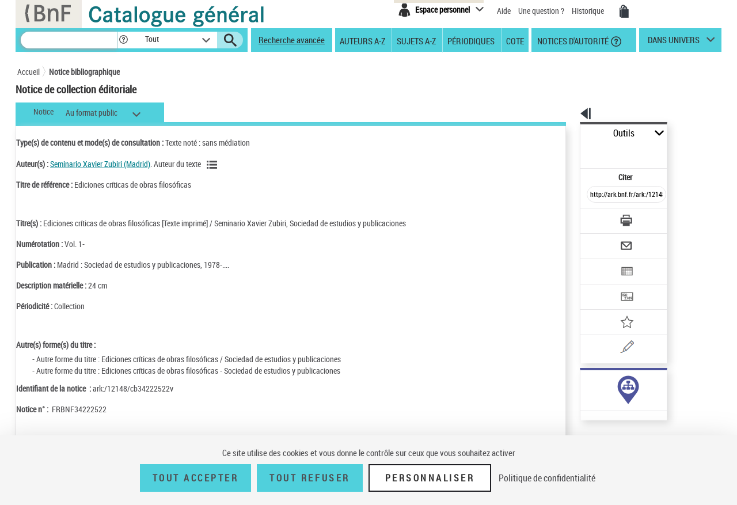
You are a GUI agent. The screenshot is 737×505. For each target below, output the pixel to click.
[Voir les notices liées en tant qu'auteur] (214, 165)
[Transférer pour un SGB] (599, 262)
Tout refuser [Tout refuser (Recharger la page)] (309, 478)
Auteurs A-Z (362, 40)
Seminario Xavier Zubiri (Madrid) (100, 163)
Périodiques (471, 40)
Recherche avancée (292, 39)
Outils (567, 133)
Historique (589, 10)
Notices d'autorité (572, 40)
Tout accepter (196, 478)
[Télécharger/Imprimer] (596, 195)
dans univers (674, 42)
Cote (515, 40)
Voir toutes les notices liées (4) (600, 376)
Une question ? (541, 10)
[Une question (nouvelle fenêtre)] (616, 307)
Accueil (28, 71)
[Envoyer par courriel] (594, 218)
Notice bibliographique (84, 71)
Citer (576, 151)
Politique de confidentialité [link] (547, 478)
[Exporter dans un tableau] (602, 240)
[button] (123, 40)
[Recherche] (69, 40)
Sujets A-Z (416, 40)
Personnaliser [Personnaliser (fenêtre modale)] (430, 478)
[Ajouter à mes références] (601, 285)
